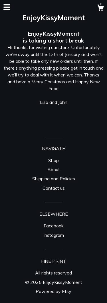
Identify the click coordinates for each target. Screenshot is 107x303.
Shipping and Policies (53, 178)
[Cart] (100, 8)
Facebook (54, 226)
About (53, 169)
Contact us (54, 188)
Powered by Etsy (53, 291)
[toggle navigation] (6, 7)
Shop (53, 160)
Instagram (53, 235)
